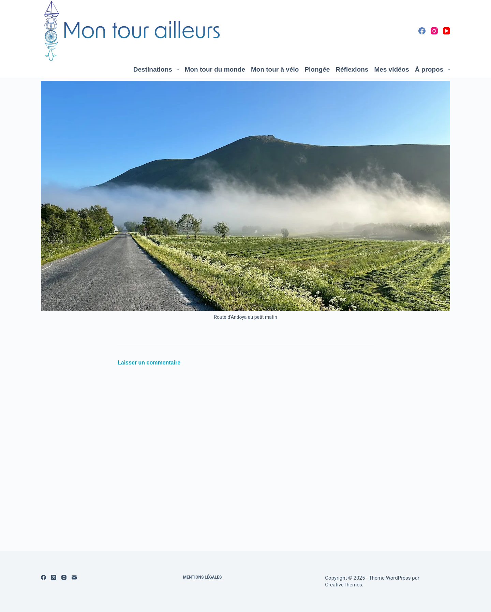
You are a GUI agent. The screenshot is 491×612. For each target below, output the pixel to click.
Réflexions (352, 69)
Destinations (157, 69)
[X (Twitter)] (53, 577)
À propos (432, 69)
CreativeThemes (343, 585)
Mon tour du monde (215, 69)
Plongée (317, 69)
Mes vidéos (391, 69)
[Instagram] (434, 30)
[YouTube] (446, 30)
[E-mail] (74, 577)
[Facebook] (422, 30)
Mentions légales (202, 577)
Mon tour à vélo (275, 69)
